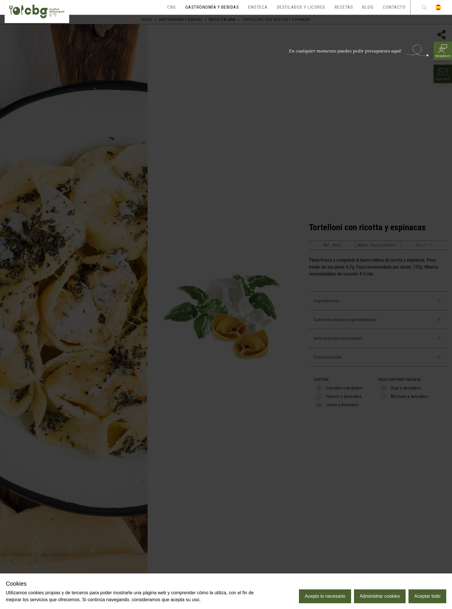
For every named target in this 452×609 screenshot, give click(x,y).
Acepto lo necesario (325, 596)
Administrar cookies (380, 596)
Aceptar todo (427, 596)
